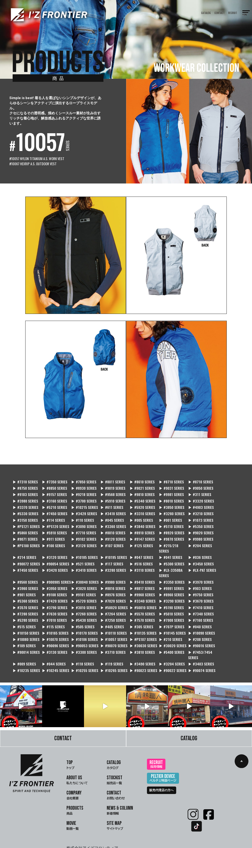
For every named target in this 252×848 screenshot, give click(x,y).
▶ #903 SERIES (223, 571)
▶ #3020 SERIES (111, 571)
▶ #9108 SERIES (53, 578)
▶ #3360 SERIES (139, 515)
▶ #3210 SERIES (54, 509)
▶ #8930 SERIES (54, 483)
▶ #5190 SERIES (110, 590)
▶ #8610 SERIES (138, 477)
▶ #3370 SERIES (139, 496)
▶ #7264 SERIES (25, 597)
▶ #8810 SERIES (110, 522)
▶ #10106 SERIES (111, 616)
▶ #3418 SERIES (195, 503)
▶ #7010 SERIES (167, 597)
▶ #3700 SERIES (224, 490)
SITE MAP (115, 803)
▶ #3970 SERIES (25, 571)
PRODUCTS (74, 788)
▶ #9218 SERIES (25, 490)
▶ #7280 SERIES (167, 590)
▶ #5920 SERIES (25, 503)
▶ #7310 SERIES (25, 477)
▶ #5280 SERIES (139, 597)
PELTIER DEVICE (163, 756)
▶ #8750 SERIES (224, 477)
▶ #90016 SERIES (196, 622)
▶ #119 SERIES (52, 641)
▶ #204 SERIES (138, 535)
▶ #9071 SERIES (223, 522)
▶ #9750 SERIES (195, 578)
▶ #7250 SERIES (224, 597)
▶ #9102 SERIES (53, 528)
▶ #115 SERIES (137, 603)
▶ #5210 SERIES (167, 496)
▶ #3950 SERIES (82, 571)
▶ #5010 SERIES (82, 597)
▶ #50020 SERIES (55, 590)
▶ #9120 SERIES (82, 528)
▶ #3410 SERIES (167, 553)
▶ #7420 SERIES (26, 584)
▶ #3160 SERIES (195, 490)
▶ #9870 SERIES (138, 528)
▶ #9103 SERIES (195, 483)
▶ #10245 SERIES (196, 641)
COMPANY (74, 773)
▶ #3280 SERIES (26, 509)
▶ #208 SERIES (223, 616)
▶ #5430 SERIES (196, 597)
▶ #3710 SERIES (82, 629)
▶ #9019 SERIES (82, 483)
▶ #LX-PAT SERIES (55, 559)
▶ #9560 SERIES (82, 559)
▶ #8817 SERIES (166, 571)
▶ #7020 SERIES (82, 584)
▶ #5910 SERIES (25, 496)
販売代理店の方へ (161, 767)
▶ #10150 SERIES (82, 610)
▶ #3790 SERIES (224, 584)
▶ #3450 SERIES (82, 553)
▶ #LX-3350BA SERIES (25, 562)
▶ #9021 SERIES (110, 483)
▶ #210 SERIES (194, 616)
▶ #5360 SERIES (224, 578)
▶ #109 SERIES (24, 622)
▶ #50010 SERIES (83, 590)
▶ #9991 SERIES (195, 571)
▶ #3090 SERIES (111, 515)
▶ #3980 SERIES (167, 490)
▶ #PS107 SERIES (168, 616)
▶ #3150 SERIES (82, 509)
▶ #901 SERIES (24, 578)
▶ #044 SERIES (223, 629)
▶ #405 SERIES (195, 603)
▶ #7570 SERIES (25, 603)
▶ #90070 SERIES (111, 622)
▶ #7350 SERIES (54, 477)
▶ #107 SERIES (52, 535)
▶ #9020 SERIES (196, 522)
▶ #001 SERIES (223, 509)
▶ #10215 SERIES (196, 496)
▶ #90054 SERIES (168, 547)
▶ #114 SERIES (109, 509)
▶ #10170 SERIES (139, 610)
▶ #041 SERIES (81, 547)
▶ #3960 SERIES (54, 571)
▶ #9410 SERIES (195, 559)
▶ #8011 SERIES (110, 477)
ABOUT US (77, 758)
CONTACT (220, 13)
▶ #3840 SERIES (167, 515)
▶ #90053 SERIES (83, 622)
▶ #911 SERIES (24, 528)
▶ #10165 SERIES (111, 610)
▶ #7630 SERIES (195, 590)
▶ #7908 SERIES (53, 603)
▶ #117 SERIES (222, 547)
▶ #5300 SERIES (54, 553)
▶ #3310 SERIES (224, 503)
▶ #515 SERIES (109, 603)
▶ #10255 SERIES (224, 641)
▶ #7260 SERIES (224, 590)
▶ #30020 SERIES (168, 622)
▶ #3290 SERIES (139, 584)
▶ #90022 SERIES (83, 647)
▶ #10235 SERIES (168, 641)
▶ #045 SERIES (166, 509)
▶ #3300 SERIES (54, 629)
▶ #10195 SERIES (26, 547)
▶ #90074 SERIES (111, 647)
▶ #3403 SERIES (139, 641)
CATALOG (206, 13)
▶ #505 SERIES (166, 603)
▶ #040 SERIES (53, 610)
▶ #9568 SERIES (53, 490)
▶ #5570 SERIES (53, 597)
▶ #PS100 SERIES (196, 528)
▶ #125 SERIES (81, 535)
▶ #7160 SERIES (82, 603)
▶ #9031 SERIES (138, 483)
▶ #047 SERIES (53, 547)
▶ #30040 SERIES (140, 559)
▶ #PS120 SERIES (83, 515)
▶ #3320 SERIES (111, 496)
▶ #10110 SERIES (167, 610)
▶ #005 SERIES (195, 509)
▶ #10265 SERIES (26, 647)
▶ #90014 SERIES (225, 622)
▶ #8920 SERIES (167, 522)
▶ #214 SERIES (166, 535)
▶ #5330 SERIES (111, 503)
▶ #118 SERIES (24, 641)
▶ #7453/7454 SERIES (166, 632)
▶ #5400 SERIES (139, 629)
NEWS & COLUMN (120, 788)
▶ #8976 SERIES (110, 578)
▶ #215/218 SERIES (107, 537)
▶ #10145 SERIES (224, 610)
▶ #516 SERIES (24, 553)
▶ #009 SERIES (195, 629)
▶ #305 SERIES (223, 603)
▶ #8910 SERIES (138, 522)
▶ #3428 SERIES (167, 503)
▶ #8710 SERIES (167, 477)
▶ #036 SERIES (109, 547)
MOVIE (72, 803)
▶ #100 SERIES (223, 528)
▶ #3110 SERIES (223, 553)
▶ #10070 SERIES (83, 616)
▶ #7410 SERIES (138, 590)
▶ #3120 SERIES (195, 535)
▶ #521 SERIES (194, 547)
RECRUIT (232, 13)
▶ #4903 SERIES (82, 503)
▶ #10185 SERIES (224, 535)
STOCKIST (114, 758)
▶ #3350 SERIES (224, 559)
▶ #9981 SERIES (110, 490)
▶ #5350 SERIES (224, 515)
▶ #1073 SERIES (25, 515)
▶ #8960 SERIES (167, 578)
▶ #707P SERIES (25, 610)
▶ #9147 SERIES (110, 528)
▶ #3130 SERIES (25, 629)
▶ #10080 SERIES (55, 616)
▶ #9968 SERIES (138, 578)
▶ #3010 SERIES (25, 590)
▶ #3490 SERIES (82, 641)
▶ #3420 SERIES (139, 553)
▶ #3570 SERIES (195, 584)
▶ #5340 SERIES (54, 496)
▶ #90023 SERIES (55, 647)
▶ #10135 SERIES (196, 610)
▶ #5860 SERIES (25, 522)
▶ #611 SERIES (222, 496)
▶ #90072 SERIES (140, 547)
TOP (70, 742)
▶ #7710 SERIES (82, 522)
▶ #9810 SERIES (82, 490)
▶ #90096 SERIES (55, 622)
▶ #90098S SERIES (107, 562)
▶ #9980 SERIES (167, 528)
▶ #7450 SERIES (139, 503)
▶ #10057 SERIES (139, 616)
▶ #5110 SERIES (195, 515)
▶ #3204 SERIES (111, 641)
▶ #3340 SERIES (111, 584)
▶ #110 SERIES (137, 509)
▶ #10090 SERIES (26, 616)
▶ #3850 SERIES (54, 503)
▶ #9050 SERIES (167, 483)
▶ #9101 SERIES (81, 578)
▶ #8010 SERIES (82, 496)
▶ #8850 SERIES (25, 483)
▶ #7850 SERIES (82, 477)
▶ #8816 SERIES (138, 571)
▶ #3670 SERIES (167, 584)
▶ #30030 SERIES (140, 622)
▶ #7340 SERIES (111, 597)
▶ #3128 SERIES (25, 535)
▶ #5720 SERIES (54, 584)
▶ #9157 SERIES (223, 483)
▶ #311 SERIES (137, 490)
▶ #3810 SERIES (110, 629)
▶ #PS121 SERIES (54, 515)
